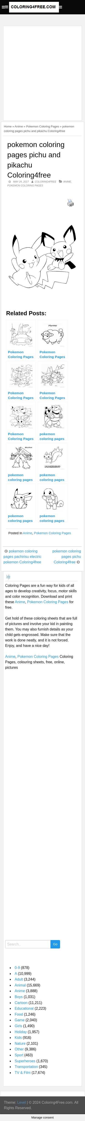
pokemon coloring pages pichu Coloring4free (66, 556)
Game (20, 1020)
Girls (18, 1026)
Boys (19, 997)
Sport (19, 1055)
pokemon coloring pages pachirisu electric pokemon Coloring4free (22, 556)
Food (19, 1014)
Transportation (26, 1067)
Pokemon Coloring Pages (42, 126)
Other (19, 1049)
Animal (20, 985)
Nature (20, 1043)
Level (21, 1102)
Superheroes (25, 1061)
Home (8, 126)
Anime (19, 126)
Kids (18, 1038)
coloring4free (45, 181)
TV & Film (23, 1073)
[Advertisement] (42, 70)
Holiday (21, 1032)
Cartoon (21, 1003)
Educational (24, 1008)
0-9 (17, 968)
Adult (19, 979)
